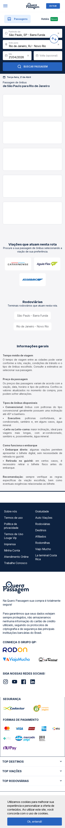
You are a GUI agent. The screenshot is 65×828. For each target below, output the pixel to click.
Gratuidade (42, 511)
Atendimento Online (16, 556)
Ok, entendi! (34, 821)
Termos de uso (13, 517)
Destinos (40, 530)
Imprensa (10, 544)
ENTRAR (53, 6)
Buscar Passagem (32, 67)
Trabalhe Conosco (15, 563)
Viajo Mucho (43, 549)
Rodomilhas (42, 543)
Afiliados (40, 536)
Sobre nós (10, 511)
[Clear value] (28, 55)
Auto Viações (43, 517)
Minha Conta (12, 550)
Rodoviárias (42, 524)
